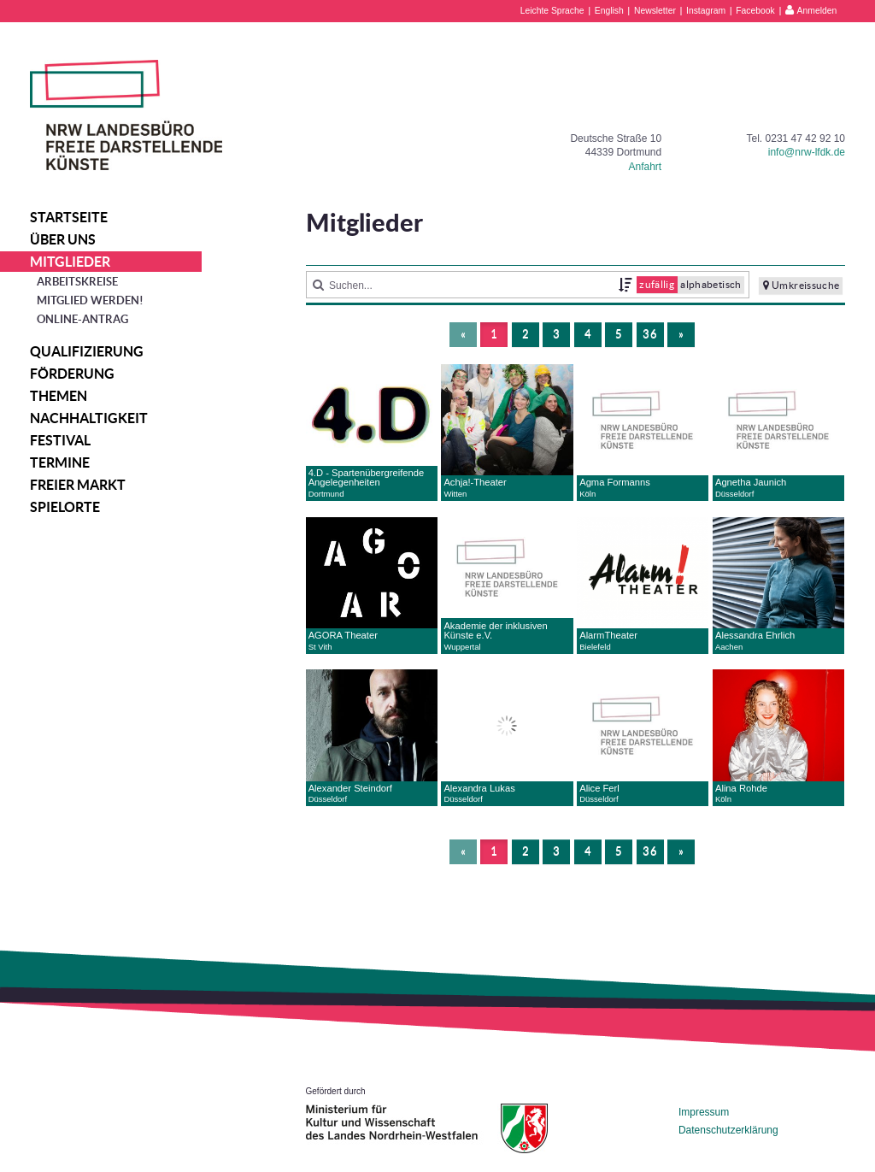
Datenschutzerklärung (728, 1130)
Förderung (72, 373)
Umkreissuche (801, 286)
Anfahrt (644, 167)
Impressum (703, 1112)
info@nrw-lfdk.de (806, 152)
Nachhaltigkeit (89, 418)
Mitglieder (70, 261)
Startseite (69, 217)
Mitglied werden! (90, 300)
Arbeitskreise (77, 281)
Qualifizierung (87, 351)
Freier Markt (78, 484)
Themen (58, 395)
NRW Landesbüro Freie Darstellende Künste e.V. (126, 115)
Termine (60, 462)
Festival (60, 440)
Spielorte (65, 507)
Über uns (63, 239)
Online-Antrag (82, 319)
